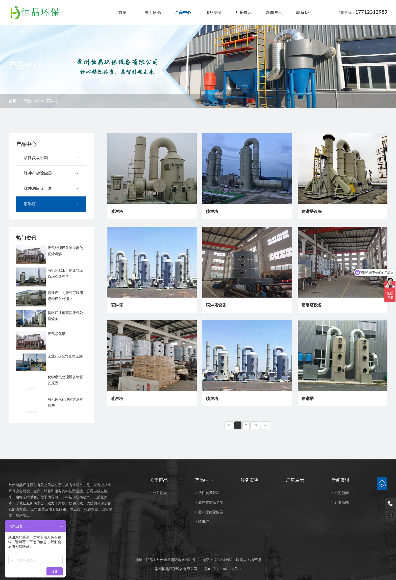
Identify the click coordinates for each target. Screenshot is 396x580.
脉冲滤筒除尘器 (51, 188)
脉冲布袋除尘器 (51, 173)
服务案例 (213, 12)
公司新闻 (340, 493)
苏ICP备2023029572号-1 (222, 569)
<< (229, 425)
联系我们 (304, 12)
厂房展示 (244, 12)
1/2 (255, 425)
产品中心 (183, 12)
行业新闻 (340, 502)
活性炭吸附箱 (51, 157)
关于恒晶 (153, 12)
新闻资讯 (274, 12)
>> (265, 425)
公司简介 (158, 493)
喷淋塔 (52, 101)
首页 (122, 12)
